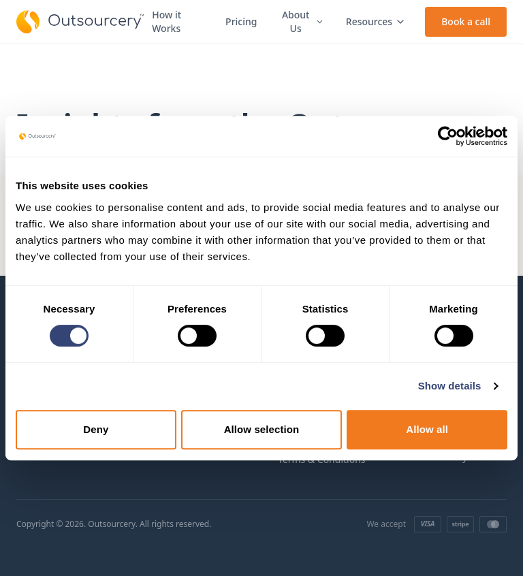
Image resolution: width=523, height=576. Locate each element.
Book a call (465, 21)
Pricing (241, 21)
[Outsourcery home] (80, 22)
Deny (95, 429)
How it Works (166, 21)
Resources (376, 21)
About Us (303, 21)
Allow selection (262, 429)
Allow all (427, 429)
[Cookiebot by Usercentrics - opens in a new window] (447, 136)
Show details (449, 385)
